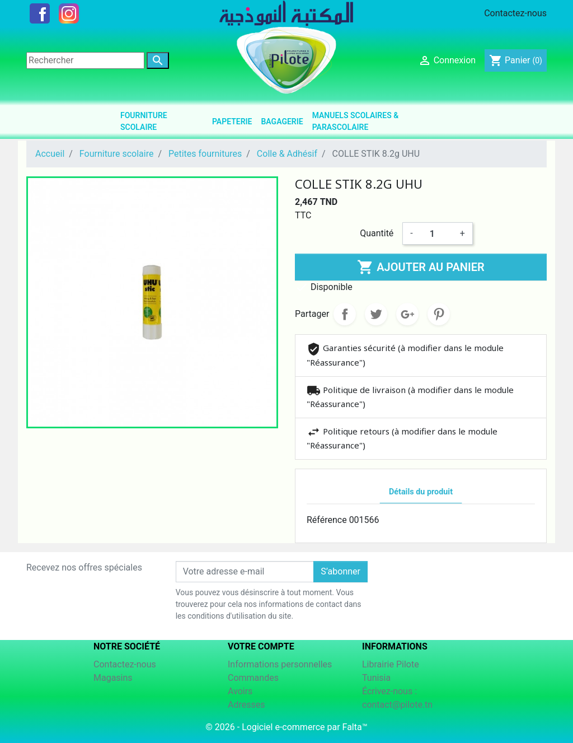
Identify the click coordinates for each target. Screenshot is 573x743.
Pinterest (439, 314)
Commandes (253, 677)
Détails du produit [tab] (421, 492)
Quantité (376, 233)
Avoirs (240, 691)
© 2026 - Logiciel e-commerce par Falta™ (286, 727)
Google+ (407, 314)
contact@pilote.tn (397, 704)
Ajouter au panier (420, 267)
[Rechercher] (85, 60)
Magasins (113, 677)
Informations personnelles (280, 664)
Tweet (376, 314)
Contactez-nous (515, 13)
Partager (345, 314)
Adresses (246, 704)
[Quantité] (436, 233)
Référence (327, 520)
